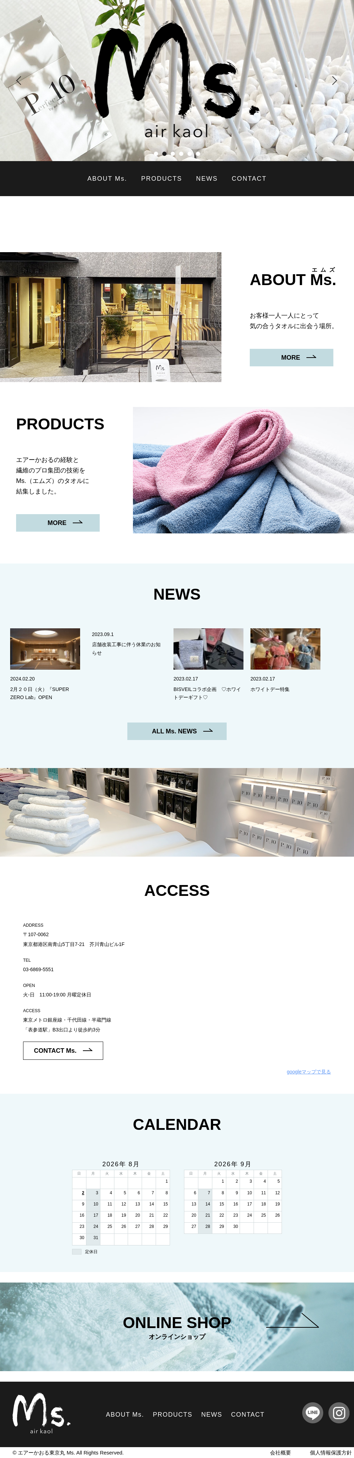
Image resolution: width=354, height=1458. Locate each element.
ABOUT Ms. (107, 178)
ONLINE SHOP (221, 1327)
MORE (298, 357)
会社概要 (280, 1453)
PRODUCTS (161, 178)
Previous (20, 80)
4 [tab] (181, 154)
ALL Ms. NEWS (182, 731)
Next (333, 80)
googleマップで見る (309, 1072)
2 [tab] (164, 154)
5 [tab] (189, 154)
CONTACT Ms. (63, 1050)
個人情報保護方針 (331, 1453)
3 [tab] (172, 154)
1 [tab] (156, 154)
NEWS (207, 178)
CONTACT (249, 178)
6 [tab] (197, 154)
